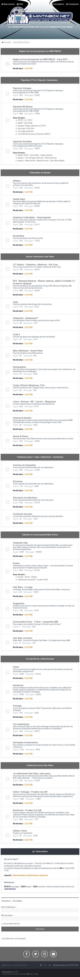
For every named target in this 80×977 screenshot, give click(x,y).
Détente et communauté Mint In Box (40, 534)
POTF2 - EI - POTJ (24, 120)
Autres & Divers (20, 436)
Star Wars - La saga (22, 587)
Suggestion (18, 603)
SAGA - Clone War (24, 123)
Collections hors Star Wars (40, 765)
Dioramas (18, 481)
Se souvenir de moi (12, 924)
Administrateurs (20, 875)
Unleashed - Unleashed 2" (25, 318)
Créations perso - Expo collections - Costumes (40, 457)
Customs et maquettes (24, 465)
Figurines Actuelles (22, 141)
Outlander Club (20, 542)
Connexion (6, 901)
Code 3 (16, 334)
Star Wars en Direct (22, 638)
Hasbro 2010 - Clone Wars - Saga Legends (34, 155)
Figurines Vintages (22, 88)
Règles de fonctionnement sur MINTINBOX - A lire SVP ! (40, 59)
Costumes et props (22, 514)
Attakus (17, 180)
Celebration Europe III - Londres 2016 (32, 580)
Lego (15, 302)
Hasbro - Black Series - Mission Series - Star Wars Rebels (40, 161)
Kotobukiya (18, 236)
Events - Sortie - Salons (26, 577)
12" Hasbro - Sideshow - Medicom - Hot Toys (35, 264)
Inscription (17, 901)
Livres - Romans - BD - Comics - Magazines (34, 401)
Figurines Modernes (23, 106)
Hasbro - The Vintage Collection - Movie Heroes (36, 158)
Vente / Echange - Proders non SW (30, 792)
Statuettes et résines (40, 172)
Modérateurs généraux (38, 875)
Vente (16, 667)
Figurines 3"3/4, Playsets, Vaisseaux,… (40, 80)
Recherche (18, 685)
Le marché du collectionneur (40, 658)
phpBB (15, 972)
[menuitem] (20, 4)
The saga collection (25, 131)
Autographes (19, 367)
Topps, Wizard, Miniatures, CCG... (29, 385)
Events (16, 563)
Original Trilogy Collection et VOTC (31, 126)
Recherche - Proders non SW (27, 810)
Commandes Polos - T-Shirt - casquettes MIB (35, 621)
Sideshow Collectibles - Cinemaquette (32, 217)
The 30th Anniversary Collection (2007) (33, 134)
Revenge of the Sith (25, 128)
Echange (17, 705)
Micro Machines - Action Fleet (27, 350)
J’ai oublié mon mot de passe (13, 939)
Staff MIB (29, 68)
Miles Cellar (33, 974)
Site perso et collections (25, 497)
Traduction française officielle (14, 974)
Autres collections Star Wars (40, 256)
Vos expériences (21, 724)
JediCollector (10, 889)
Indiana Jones (20, 830)
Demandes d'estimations (25, 742)
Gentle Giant (19, 199)
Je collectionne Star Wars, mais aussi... (32, 773)
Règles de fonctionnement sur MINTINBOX (40, 51)
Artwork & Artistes (22, 418)
